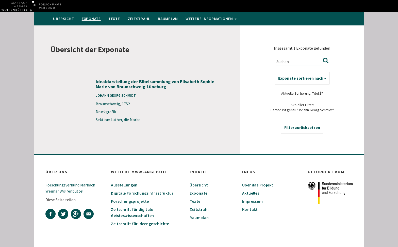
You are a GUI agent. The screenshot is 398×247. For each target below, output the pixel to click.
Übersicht (63, 18)
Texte (114, 18)
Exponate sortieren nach (302, 78)
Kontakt (250, 209)
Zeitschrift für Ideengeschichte (140, 223)
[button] (302, 127)
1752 (126, 103)
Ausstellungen (124, 184)
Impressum (252, 201)
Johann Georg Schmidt (116, 95)
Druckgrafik (106, 111)
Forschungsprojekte (130, 201)
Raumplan (168, 18)
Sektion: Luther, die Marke (118, 119)
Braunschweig (108, 103)
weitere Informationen (211, 18)
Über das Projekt (257, 184)
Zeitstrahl (139, 18)
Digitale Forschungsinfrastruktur (142, 193)
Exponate (91, 18)
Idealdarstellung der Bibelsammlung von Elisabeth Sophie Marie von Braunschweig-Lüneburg (155, 84)
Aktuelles (250, 193)
